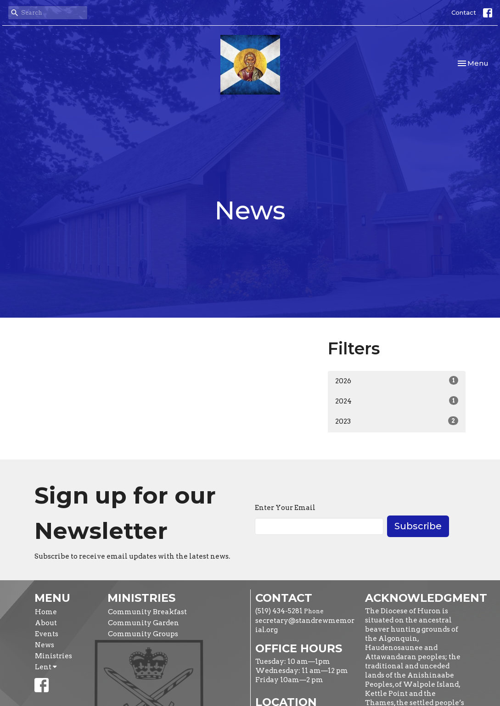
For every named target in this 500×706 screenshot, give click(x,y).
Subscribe (418, 526)
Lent (46, 667)
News (44, 645)
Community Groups (143, 634)
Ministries (53, 656)
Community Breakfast (147, 612)
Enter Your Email (285, 508)
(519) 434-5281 (279, 611)
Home (46, 612)
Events (46, 634)
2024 (396, 400)
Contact (463, 12)
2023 (396, 421)
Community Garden (143, 623)
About (46, 623)
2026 (396, 380)
